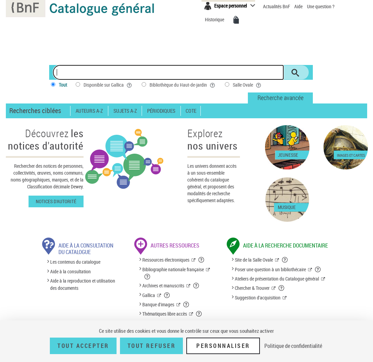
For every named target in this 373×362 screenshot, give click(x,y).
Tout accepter (83, 346)
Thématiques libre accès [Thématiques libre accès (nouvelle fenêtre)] (164, 313)
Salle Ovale (247, 84)
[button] (201, 260)
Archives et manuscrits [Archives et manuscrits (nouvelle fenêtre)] (163, 285)
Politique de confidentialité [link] (293, 346)
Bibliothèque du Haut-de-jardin (183, 84)
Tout (63, 84)
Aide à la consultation (70, 271)
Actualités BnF (277, 6)
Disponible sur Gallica (108, 84)
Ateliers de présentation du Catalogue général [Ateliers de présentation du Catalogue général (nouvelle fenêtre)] (277, 278)
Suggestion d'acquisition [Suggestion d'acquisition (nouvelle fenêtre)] (258, 297)
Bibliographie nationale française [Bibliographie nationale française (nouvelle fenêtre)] (173, 269)
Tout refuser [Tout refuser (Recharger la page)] (151, 346)
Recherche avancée (280, 98)
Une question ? (320, 6)
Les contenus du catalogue (75, 262)
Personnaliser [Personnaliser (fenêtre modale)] (223, 346)
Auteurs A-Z (89, 111)
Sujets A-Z (125, 111)
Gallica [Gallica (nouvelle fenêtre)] (148, 295)
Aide (299, 6)
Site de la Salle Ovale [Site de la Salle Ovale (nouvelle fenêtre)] (254, 259)
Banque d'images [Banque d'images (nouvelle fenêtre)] (158, 304)
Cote (191, 111)
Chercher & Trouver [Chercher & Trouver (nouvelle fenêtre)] (252, 288)
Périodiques (161, 111)
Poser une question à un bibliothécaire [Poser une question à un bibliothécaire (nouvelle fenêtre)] (270, 269)
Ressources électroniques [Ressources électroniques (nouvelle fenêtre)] (165, 259)
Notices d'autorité (56, 201)
